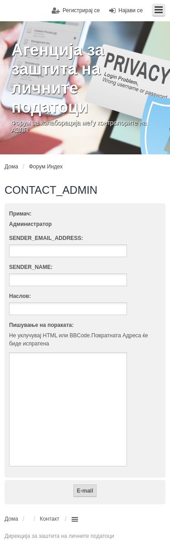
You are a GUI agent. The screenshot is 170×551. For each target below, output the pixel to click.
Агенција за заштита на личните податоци (57, 78)
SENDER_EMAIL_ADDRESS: (46, 238)
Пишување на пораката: (41, 325)
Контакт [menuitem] (49, 519)
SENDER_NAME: (31, 267)
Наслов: (20, 296)
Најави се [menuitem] (130, 10)
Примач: (20, 214)
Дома (11, 519)
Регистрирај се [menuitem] (81, 10)
